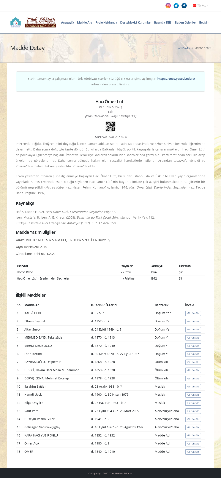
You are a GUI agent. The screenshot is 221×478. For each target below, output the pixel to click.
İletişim (204, 22)
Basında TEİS (163, 22)
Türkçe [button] (200, 5)
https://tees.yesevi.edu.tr (176, 79)
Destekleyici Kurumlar (135, 22)
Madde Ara (84, 22)
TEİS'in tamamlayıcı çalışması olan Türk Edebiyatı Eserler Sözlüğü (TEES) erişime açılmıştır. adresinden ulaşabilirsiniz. (110, 81)
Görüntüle (193, 313)
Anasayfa (67, 22)
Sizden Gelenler (185, 22)
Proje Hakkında (106, 22)
